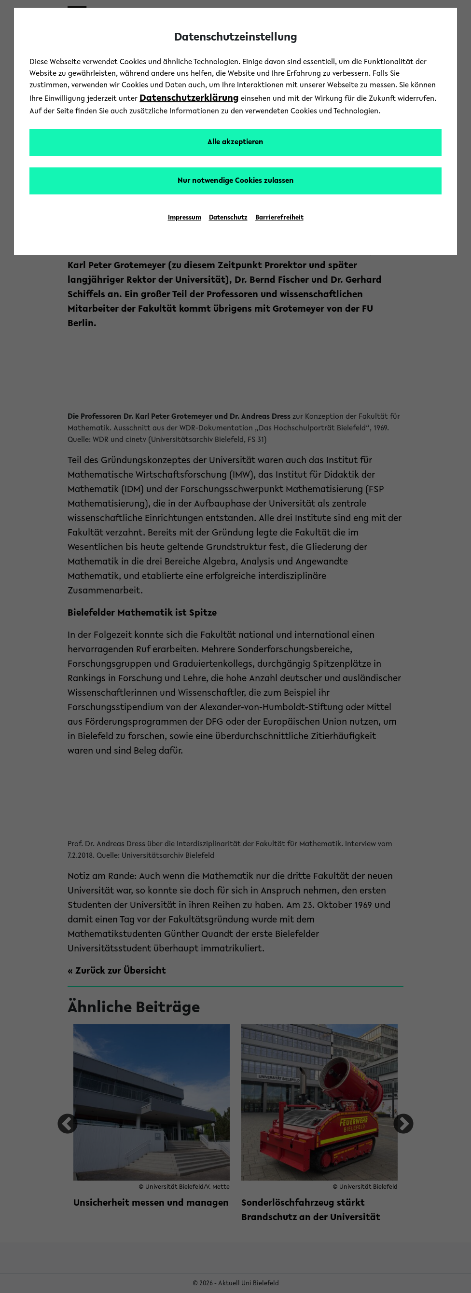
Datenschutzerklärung (189, 98)
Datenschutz (228, 218)
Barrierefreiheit (279, 218)
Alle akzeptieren (235, 142)
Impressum (184, 218)
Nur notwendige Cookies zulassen (236, 181)
